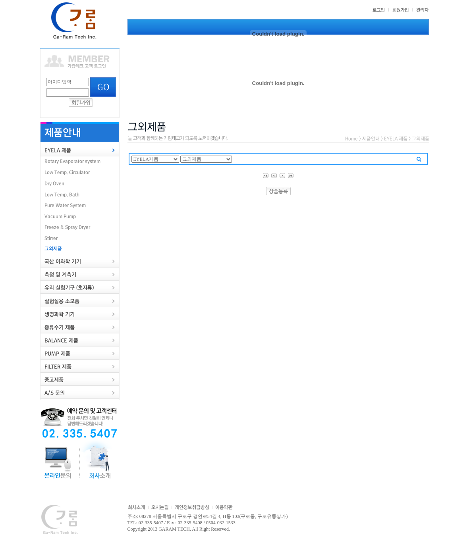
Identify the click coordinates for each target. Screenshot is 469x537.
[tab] (80, 150)
